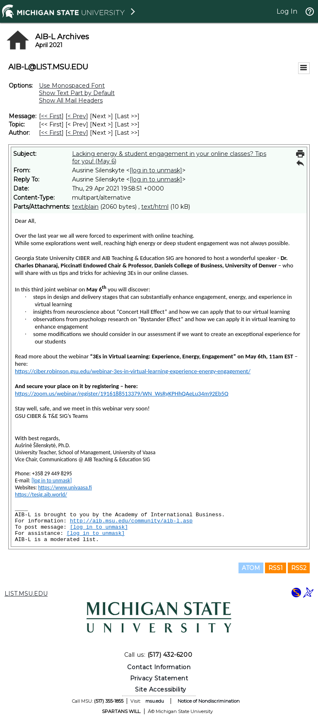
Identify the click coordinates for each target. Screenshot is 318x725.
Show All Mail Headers (71, 100)
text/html (155, 206)
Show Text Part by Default (77, 93)
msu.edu (154, 701)
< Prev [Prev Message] (76, 116)
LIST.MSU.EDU (26, 593)
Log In (287, 11)
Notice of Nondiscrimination (209, 701)
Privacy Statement (159, 678)
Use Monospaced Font (72, 85)
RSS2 (298, 568)
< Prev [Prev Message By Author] (76, 132)
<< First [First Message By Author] (51, 132)
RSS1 (275, 568)
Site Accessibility (160, 689)
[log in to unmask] (156, 170)
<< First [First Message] (51, 116)
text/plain (85, 206)
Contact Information (158, 667)
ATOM (251, 568)
